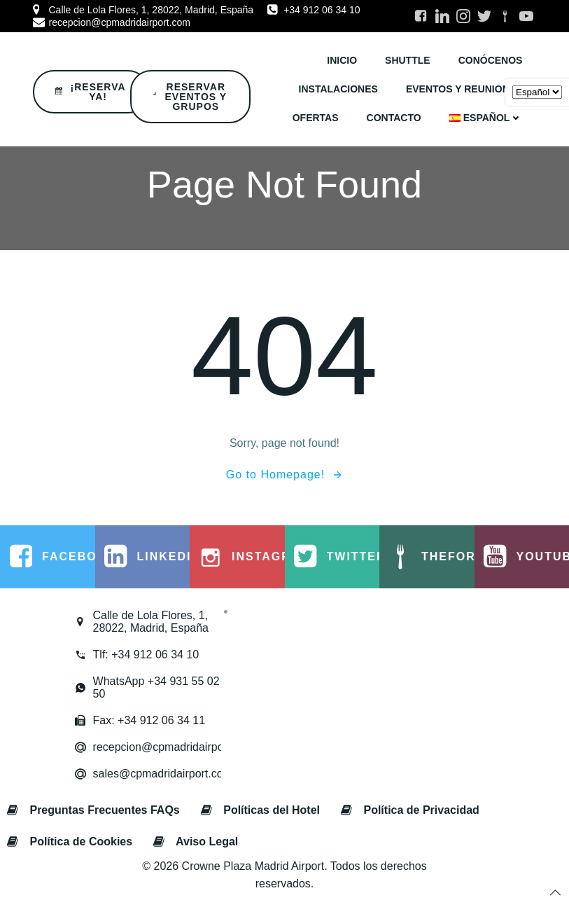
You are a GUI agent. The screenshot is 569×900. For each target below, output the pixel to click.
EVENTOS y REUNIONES (464, 89)
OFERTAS (316, 117)
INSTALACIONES (338, 89)
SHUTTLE (407, 60)
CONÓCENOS (490, 60)
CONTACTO (394, 117)
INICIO (342, 60)
